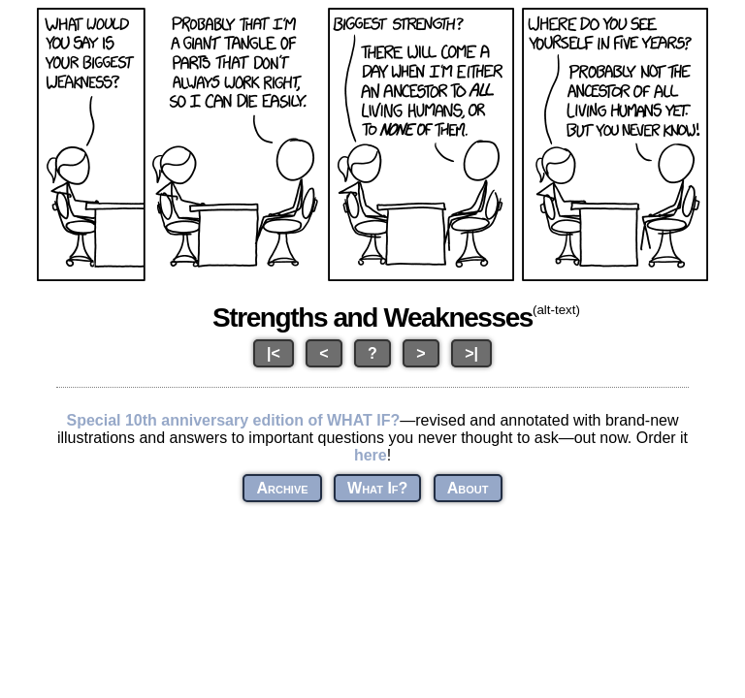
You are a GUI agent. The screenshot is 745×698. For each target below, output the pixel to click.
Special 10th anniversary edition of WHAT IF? (233, 420)
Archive (282, 488)
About (468, 488)
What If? (377, 488)
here (370, 455)
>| (471, 353)
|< (273, 353)
